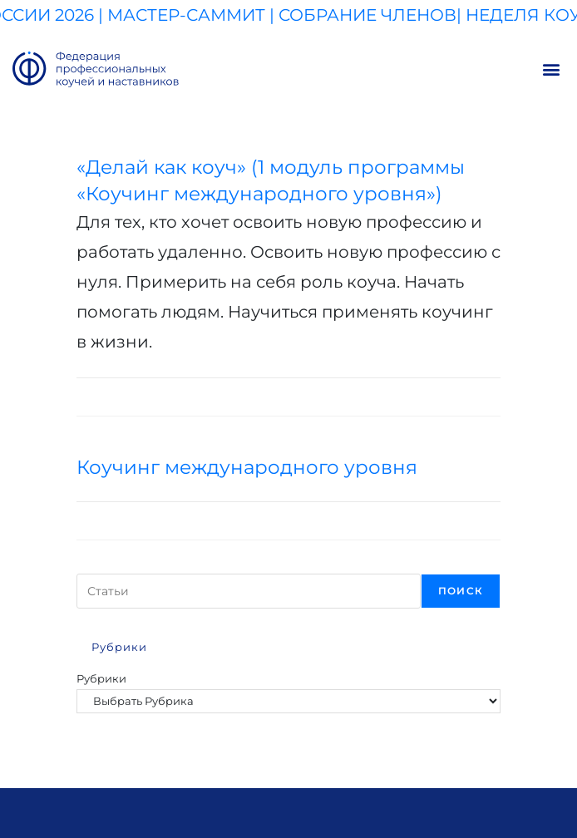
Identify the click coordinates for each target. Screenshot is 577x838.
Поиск (460, 590)
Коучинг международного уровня (246, 467)
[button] (551, 69)
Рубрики (101, 678)
